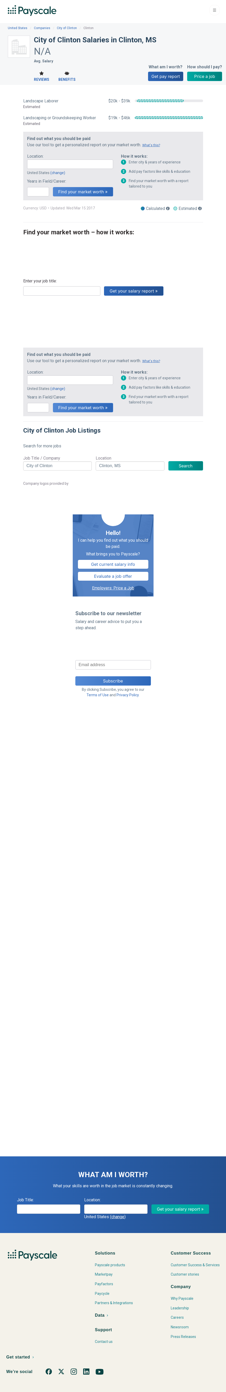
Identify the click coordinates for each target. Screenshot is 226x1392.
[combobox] (70, 164)
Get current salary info (113, 564)
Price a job (204, 76)
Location (103, 458)
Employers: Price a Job (113, 588)
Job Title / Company (41, 458)
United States (17, 28)
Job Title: (25, 1199)
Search (185, 465)
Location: (35, 156)
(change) (57, 173)
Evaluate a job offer (113, 576)
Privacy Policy (128, 695)
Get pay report (165, 76)
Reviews (41, 76)
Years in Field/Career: (46, 181)
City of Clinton (67, 28)
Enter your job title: (40, 281)
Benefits (67, 76)
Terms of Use (98, 695)
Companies (42, 28)
